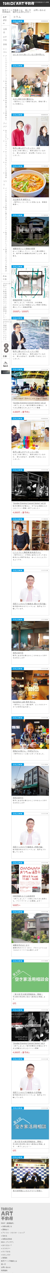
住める (6, 83)
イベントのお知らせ (6, 196)
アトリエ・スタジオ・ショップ (13, 1233)
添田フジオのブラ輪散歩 (6, 260)
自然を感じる (6, 106)
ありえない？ (7, 1245)
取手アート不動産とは (12, 10)
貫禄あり (6, 116)
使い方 (28, 10)
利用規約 (6, 12)
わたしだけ (6, 167)
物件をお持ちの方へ (22, 12)
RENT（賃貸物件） (8, 1223)
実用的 (6, 175)
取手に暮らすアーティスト (6, 218)
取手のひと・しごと (7, 240)
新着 (5, 44)
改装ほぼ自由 (6, 93)
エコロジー (6, 145)
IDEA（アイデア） (7, 1242)
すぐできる (6, 156)
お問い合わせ (40, 10)
